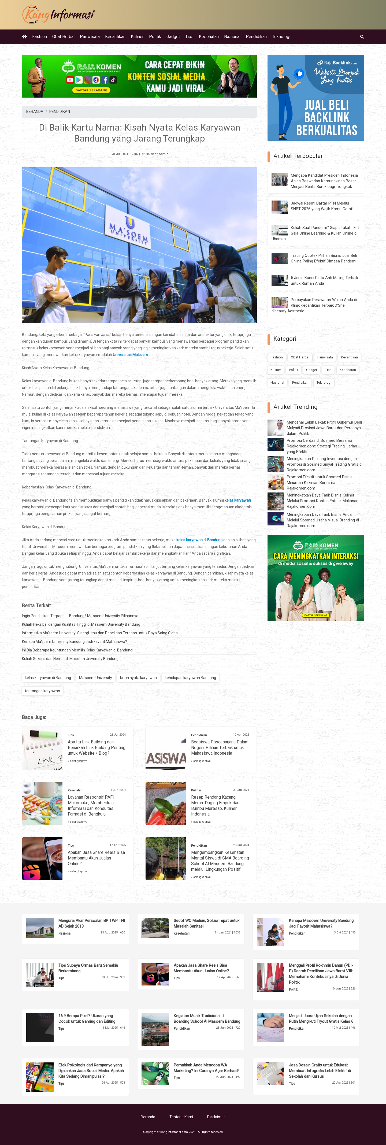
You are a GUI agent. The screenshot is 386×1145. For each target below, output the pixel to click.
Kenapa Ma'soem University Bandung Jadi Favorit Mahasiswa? (74, 641)
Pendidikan (256, 36)
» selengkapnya (77, 760)
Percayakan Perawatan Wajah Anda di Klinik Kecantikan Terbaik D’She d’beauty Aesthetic (314, 305)
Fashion (39, 36)
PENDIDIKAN (59, 111)
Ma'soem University (95, 678)
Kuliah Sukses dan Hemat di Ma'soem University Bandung (70, 659)
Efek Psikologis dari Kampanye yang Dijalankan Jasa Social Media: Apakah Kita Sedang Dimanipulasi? (91, 1071)
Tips (189, 36)
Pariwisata (90, 36)
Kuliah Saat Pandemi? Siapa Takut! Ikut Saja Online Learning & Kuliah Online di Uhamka (315, 233)
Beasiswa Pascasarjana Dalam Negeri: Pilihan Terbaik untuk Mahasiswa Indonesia (219, 747)
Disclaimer (216, 1117)
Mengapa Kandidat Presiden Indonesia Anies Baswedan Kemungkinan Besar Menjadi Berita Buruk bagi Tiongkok (324, 181)
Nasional (232, 36)
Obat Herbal (63, 36)
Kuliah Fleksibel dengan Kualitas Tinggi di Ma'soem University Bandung (81, 624)
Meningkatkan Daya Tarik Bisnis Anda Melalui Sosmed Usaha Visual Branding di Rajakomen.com (323, 520)
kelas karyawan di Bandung (48, 678)
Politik (155, 36)
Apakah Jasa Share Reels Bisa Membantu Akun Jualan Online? (96, 858)
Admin (163, 154)
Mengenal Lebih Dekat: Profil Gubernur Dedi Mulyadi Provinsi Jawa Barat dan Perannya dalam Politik (324, 428)
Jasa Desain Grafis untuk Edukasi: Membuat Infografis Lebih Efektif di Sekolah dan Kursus (320, 1071)
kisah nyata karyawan (138, 678)
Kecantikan (115, 36)
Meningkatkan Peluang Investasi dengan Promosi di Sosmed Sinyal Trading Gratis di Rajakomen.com (324, 464)
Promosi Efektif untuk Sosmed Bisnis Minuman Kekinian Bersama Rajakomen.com (319, 483)
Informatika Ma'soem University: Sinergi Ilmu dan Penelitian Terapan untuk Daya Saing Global (100, 633)
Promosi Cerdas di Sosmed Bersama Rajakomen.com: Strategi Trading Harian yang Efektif (322, 446)
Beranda (148, 1117)
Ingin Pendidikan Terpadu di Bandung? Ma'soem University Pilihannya (80, 616)
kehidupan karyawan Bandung (190, 678)
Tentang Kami (181, 1117)
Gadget (173, 36)
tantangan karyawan (42, 691)
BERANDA (34, 111)
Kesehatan (209, 36)
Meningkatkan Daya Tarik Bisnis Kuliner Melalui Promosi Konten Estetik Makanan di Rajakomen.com (324, 501)
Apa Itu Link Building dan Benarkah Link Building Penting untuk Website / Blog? (96, 747)
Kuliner (137, 36)
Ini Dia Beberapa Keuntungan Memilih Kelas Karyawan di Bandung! (77, 650)
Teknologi (281, 36)
